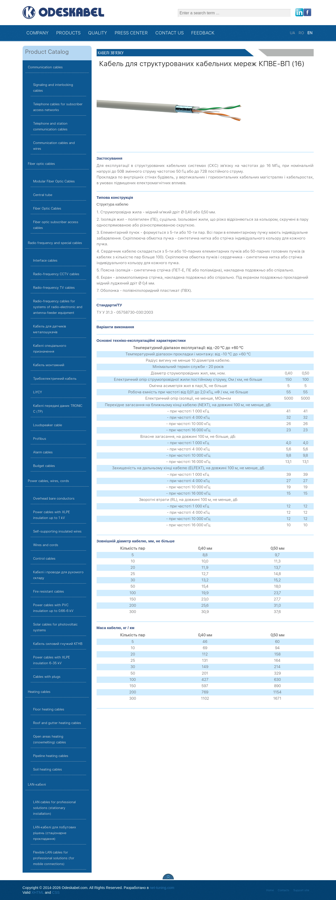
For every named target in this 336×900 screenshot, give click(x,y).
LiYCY (37, 392)
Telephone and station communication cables (50, 126)
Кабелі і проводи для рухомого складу (58, 575)
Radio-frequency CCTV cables (56, 274)
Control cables (44, 558)
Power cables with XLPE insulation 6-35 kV (51, 660)
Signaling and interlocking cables (53, 87)
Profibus (39, 439)
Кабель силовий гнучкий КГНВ (58, 644)
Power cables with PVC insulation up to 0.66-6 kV (53, 608)
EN (309, 33)
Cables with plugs (46, 677)
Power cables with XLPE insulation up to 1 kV (51, 515)
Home (270, 890)
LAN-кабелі (37, 784)
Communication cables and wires (54, 146)
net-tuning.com (162, 888)
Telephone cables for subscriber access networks (58, 107)
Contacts (283, 890)
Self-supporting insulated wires (57, 531)
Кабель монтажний (48, 365)
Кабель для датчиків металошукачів (49, 329)
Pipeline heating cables (50, 756)
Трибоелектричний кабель (55, 379)
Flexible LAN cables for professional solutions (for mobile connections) (53, 858)
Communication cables (45, 67)
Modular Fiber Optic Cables (54, 181)
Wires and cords (45, 545)
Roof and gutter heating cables (57, 723)
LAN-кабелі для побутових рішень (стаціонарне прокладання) (54, 833)
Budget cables (44, 466)
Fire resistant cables (48, 591)
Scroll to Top (168, 876)
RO (302, 33)
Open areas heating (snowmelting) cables (49, 739)
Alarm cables (43, 452)
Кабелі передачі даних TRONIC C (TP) (57, 408)
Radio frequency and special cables (55, 243)
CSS (55, 892)
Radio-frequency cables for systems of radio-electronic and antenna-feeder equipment (57, 307)
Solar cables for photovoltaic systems (55, 627)
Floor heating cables (48, 709)
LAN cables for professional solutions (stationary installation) (54, 808)
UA (293, 33)
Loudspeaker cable (47, 425)
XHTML (37, 892)
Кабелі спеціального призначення (49, 348)
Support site (301, 890)
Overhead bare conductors (54, 498)
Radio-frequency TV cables (54, 288)
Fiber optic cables (41, 164)
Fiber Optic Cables (47, 208)
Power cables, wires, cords (48, 481)
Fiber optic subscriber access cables (55, 225)
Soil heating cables (47, 769)
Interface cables (45, 260)
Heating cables (39, 692)
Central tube (42, 195)
